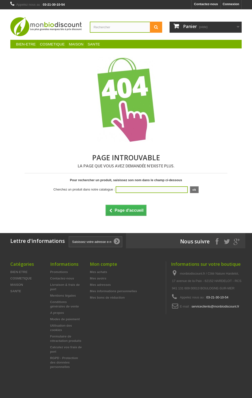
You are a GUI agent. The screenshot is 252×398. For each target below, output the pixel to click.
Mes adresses (100, 285)
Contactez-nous (206, 4)
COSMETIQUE (52, 44)
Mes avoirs (98, 278)
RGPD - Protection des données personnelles (64, 362)
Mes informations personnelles (113, 291)
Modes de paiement (65, 319)
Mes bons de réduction (107, 297)
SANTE (94, 44)
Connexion (231, 4)
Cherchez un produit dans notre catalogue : (84, 189)
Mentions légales (63, 295)
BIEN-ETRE (26, 44)
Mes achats (98, 272)
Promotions (59, 272)
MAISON (76, 44)
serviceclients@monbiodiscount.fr (215, 306)
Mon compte (103, 264)
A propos (57, 313)
